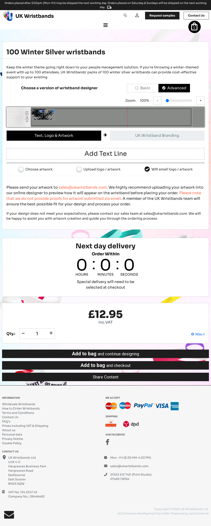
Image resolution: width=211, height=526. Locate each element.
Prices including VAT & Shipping (25, 426)
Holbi (165, 513)
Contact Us (10, 417)
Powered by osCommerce (190, 513)
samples (162, 15)
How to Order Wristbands (21, 408)
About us (8, 430)
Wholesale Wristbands (18, 404)
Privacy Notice (12, 439)
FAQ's (6, 421)
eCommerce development (137, 513)
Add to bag (105, 354)
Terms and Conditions (18, 413)
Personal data (12, 434)
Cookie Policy (12, 443)
